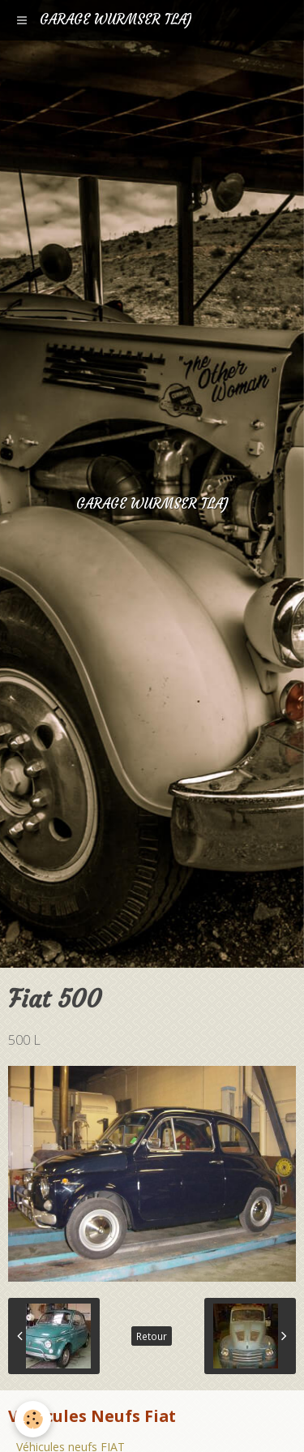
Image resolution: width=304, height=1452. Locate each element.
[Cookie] (33, 1419)
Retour (151, 1336)
